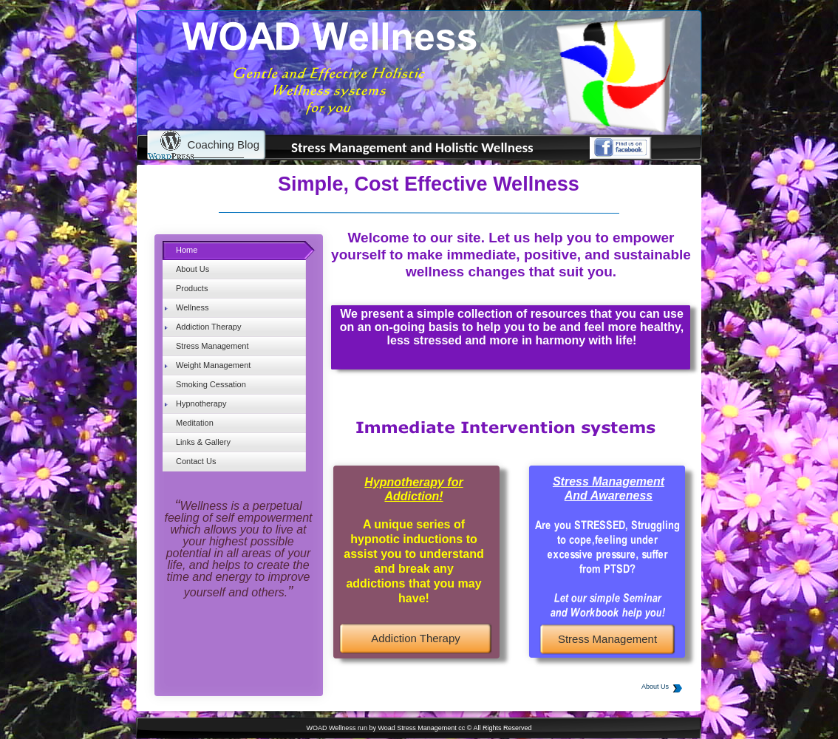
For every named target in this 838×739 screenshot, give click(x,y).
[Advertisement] (233, 667)
